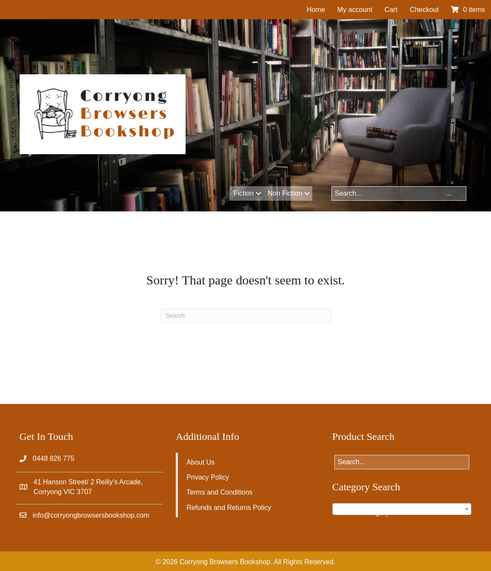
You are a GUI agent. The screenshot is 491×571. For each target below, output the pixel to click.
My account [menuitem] (354, 9)
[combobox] (402, 509)
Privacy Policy (207, 477)
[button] (259, 193)
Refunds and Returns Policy (228, 507)
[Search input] (399, 193)
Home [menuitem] (316, 9)
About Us (200, 462)
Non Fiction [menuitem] (285, 193)
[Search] (245, 315)
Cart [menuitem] (391, 9)
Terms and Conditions (219, 492)
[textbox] (402, 513)
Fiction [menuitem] (243, 193)
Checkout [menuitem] (424, 9)
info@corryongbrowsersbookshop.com (91, 515)
